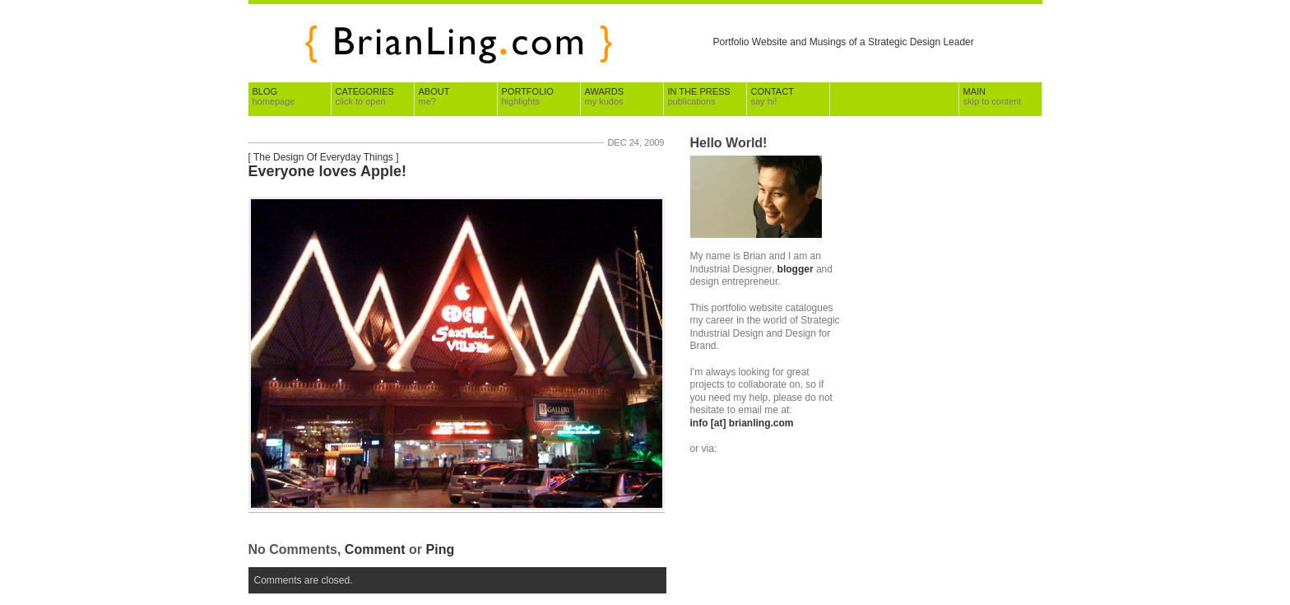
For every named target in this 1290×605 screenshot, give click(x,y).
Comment (375, 549)
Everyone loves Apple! (327, 171)
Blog (274, 96)
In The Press (699, 96)
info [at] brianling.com (742, 423)
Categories (365, 96)
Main (992, 96)
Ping (440, 549)
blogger (795, 269)
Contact (772, 96)
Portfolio (528, 96)
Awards (604, 96)
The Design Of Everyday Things (323, 157)
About (434, 96)
